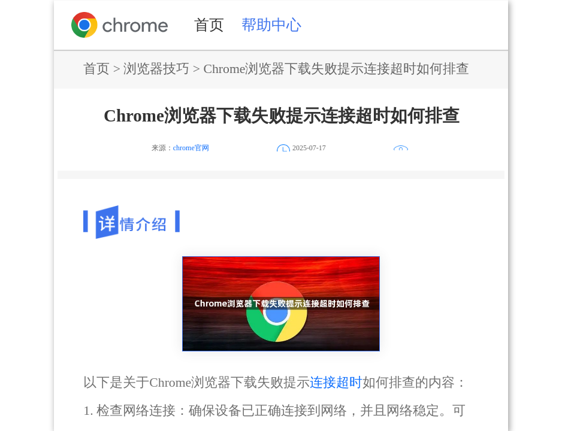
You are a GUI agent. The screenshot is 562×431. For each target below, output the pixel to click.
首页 (209, 24)
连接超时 (336, 382)
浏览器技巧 (156, 69)
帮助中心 (271, 24)
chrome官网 (191, 148)
